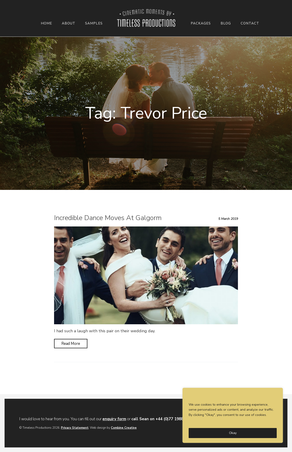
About (68, 23)
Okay (233, 433)
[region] (232, 415)
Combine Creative (124, 428)
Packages (201, 23)
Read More (70, 343)
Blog (226, 23)
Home (46, 23)
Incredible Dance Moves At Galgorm (108, 218)
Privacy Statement (75, 428)
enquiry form (114, 419)
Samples (94, 23)
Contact (250, 23)
